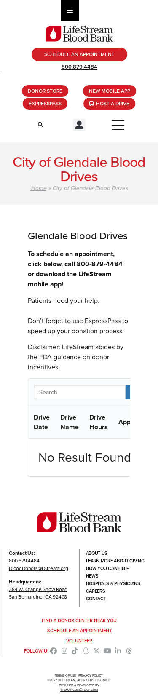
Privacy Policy (90, 675)
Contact (96, 598)
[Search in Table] (80, 392)
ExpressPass (103, 321)
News (92, 575)
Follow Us (37, 650)
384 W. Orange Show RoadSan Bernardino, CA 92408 (38, 593)
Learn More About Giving (115, 560)
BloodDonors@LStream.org (38, 568)
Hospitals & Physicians (113, 583)
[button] (79, 125)
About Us (97, 553)
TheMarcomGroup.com (79, 689)
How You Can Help (107, 568)
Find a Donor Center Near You (79, 620)
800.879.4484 (79, 67)
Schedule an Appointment (79, 630)
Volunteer (79, 640)
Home (38, 188)
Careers (95, 591)
